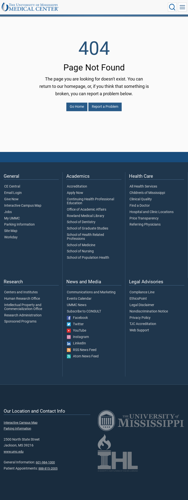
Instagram (78, 337)
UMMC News (76, 305)
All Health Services (143, 187)
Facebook (77, 318)
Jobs (8, 212)
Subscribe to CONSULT (84, 311)
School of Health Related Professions (85, 237)
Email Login (13, 193)
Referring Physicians (145, 225)
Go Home (77, 107)
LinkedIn (76, 343)
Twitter (75, 324)
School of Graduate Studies (87, 228)
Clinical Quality (140, 199)
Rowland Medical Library (85, 216)
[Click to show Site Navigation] (182, 7)
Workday (11, 237)
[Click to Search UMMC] (172, 7)
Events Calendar (79, 299)
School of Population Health (88, 258)
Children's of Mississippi (147, 193)
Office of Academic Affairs (86, 210)
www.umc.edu (14, 451)
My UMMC (12, 218)
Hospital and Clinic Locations (151, 212)
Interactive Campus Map (22, 206)
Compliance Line (141, 292)
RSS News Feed (81, 350)
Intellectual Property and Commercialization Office (23, 307)
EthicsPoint (138, 299)
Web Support (139, 330)
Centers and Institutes (21, 292)
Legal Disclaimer (141, 305)
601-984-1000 (45, 462)
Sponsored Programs (20, 322)
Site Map (10, 231)
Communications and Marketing (91, 292)
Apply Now (75, 193)
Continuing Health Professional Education (90, 201)
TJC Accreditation (142, 324)
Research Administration (23, 315)
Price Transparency (144, 218)
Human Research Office (22, 299)
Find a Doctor (139, 206)
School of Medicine (81, 245)
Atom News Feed (83, 356)
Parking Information (19, 225)
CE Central (12, 187)
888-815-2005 (48, 468)
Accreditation (77, 187)
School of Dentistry (81, 222)
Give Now (11, 199)
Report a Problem (105, 107)
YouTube (76, 331)
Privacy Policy (140, 318)
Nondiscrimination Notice (148, 311)
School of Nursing (80, 251)
